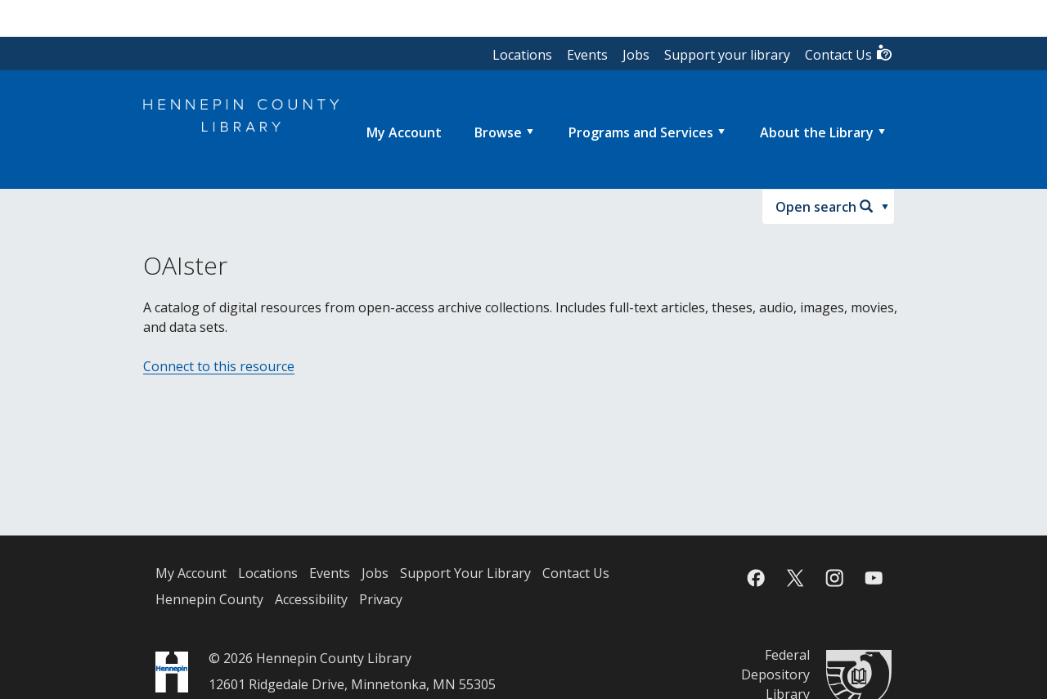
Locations (522, 55)
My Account (191, 573)
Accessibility (311, 599)
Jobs (635, 55)
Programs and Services (640, 132)
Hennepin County (209, 599)
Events (587, 55)
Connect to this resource (218, 366)
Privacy (380, 599)
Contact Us (849, 53)
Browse (498, 132)
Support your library (727, 55)
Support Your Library (465, 573)
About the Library (817, 132)
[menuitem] (404, 132)
